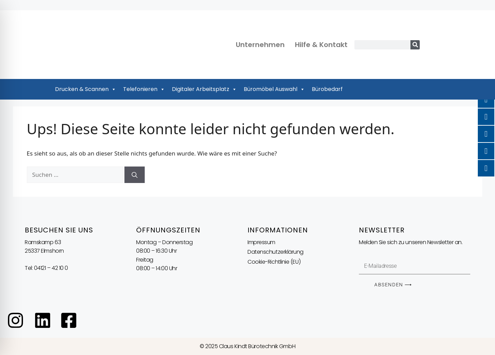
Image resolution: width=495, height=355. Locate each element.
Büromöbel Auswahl (274, 89)
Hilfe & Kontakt (321, 44)
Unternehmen (260, 44)
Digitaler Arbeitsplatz (204, 89)
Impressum (261, 242)
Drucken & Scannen (85, 89)
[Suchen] (134, 175)
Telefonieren (144, 89)
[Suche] (415, 44)
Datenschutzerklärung (276, 252)
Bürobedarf (327, 89)
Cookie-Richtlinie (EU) (274, 262)
